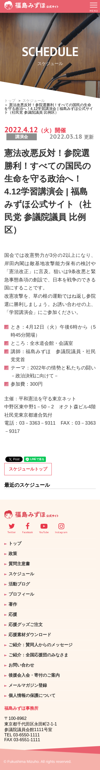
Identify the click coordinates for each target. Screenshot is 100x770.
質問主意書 (19, 563)
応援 (13, 614)
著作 (13, 604)
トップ (9, 100)
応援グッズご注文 (26, 624)
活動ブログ (19, 584)
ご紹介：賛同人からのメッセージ (41, 645)
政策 (13, 553)
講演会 (21, 136)
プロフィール (21, 594)
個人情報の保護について (32, 695)
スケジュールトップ (28, 469)
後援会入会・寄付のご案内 (34, 675)
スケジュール (33, 100)
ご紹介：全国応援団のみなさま (38, 655)
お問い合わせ (21, 665)
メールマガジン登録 (28, 685)
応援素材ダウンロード (30, 634)
